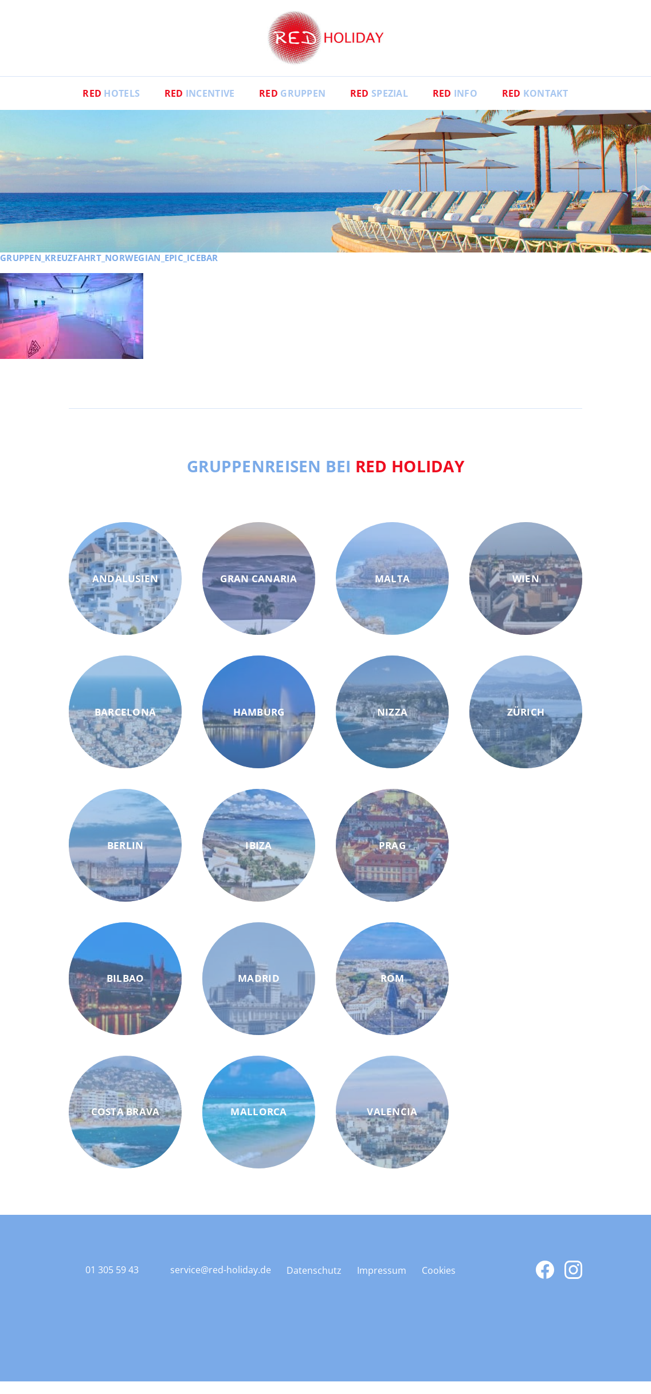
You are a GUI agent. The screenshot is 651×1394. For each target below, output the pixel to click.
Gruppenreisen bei (326, 478)
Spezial (381, 106)
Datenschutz (314, 1283)
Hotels (103, 106)
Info (459, 106)
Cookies (439, 1283)
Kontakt (543, 106)
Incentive (194, 106)
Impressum (381, 1283)
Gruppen (290, 106)
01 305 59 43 (112, 1282)
